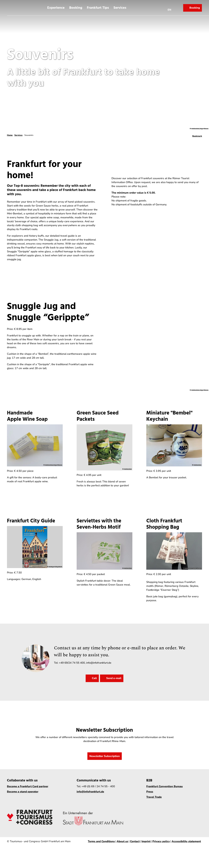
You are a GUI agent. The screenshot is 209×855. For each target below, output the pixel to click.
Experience (56, 7)
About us (122, 841)
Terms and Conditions (101, 841)
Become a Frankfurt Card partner (27, 786)
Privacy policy (161, 841)
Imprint (146, 841)
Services (119, 7)
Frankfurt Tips (98, 7)
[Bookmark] (197, 135)
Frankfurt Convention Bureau (164, 786)
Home (10, 135)
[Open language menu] (170, 8)
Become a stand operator (22, 791)
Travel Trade (154, 797)
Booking (75, 7)
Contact (135, 841)
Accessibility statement (186, 841)
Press (149, 791)
